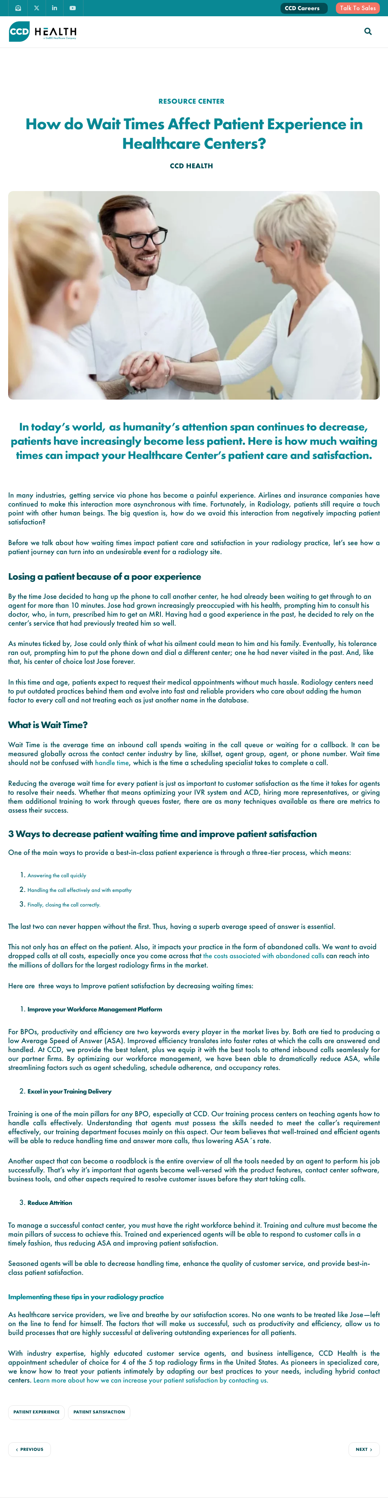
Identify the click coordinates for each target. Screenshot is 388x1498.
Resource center (191, 101)
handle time (112, 762)
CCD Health (191, 166)
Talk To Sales (358, 8)
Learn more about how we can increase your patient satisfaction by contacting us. (150, 1380)
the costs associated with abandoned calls (263, 956)
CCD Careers (302, 8)
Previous (32, 1449)
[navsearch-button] (368, 31)
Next (362, 1449)
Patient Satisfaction (99, 1412)
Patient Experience (36, 1412)
